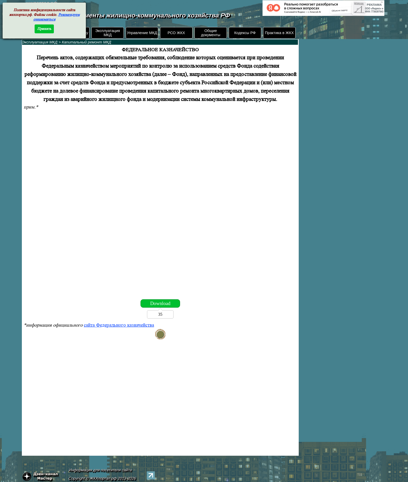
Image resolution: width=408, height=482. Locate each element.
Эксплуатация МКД (107, 33)
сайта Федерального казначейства (119, 325)
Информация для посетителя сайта (100, 470)
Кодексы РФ (245, 33)
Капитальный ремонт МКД (86, 42)
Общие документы (210, 33)
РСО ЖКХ (176, 33)
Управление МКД (142, 33)
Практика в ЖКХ (279, 33)
